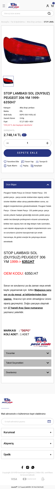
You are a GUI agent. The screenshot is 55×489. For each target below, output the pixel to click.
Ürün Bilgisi (11, 184)
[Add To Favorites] (11, 161)
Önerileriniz (11, 372)
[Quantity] (27, 143)
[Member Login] (47, 6)
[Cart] (52, 6)
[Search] (27, 13)
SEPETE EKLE (27, 152)
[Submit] (49, 421)
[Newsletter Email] (27, 421)
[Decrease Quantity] (7, 143)
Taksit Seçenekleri (14, 363)
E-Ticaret (22, 487)
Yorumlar (10, 353)
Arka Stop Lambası (27, 108)
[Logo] (13, 6)
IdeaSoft (14, 487)
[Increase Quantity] (47, 143)
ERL (21, 111)
